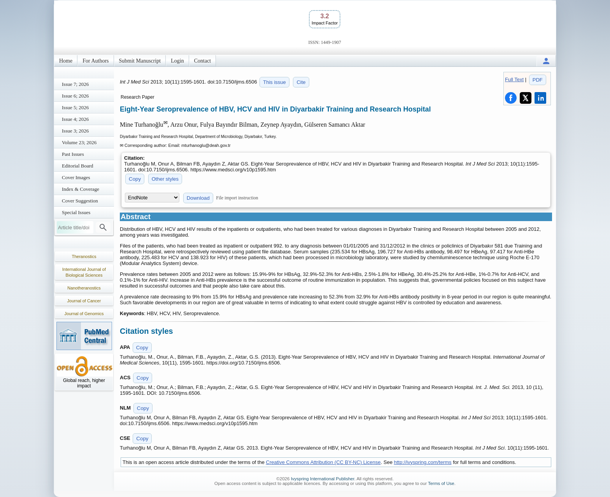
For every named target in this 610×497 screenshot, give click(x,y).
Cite (300, 82)
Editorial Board (77, 166)
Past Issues (73, 154)
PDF (538, 80)
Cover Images (76, 177)
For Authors (95, 61)
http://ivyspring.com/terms (423, 462)
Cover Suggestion (80, 201)
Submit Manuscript (140, 61)
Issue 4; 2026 (75, 119)
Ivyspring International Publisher (322, 478)
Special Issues (76, 212)
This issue (274, 82)
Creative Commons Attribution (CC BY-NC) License (323, 462)
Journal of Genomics (84, 313)
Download (198, 198)
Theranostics (84, 256)
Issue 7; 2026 (75, 84)
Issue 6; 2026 (75, 96)
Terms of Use (441, 483)
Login (177, 61)
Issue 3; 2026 (75, 131)
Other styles (165, 179)
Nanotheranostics (84, 288)
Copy (135, 179)
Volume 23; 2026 (79, 142)
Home (65, 61)
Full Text (514, 79)
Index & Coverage (80, 189)
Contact (202, 61)
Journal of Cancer (84, 300)
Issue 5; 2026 (75, 107)
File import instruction (237, 198)
